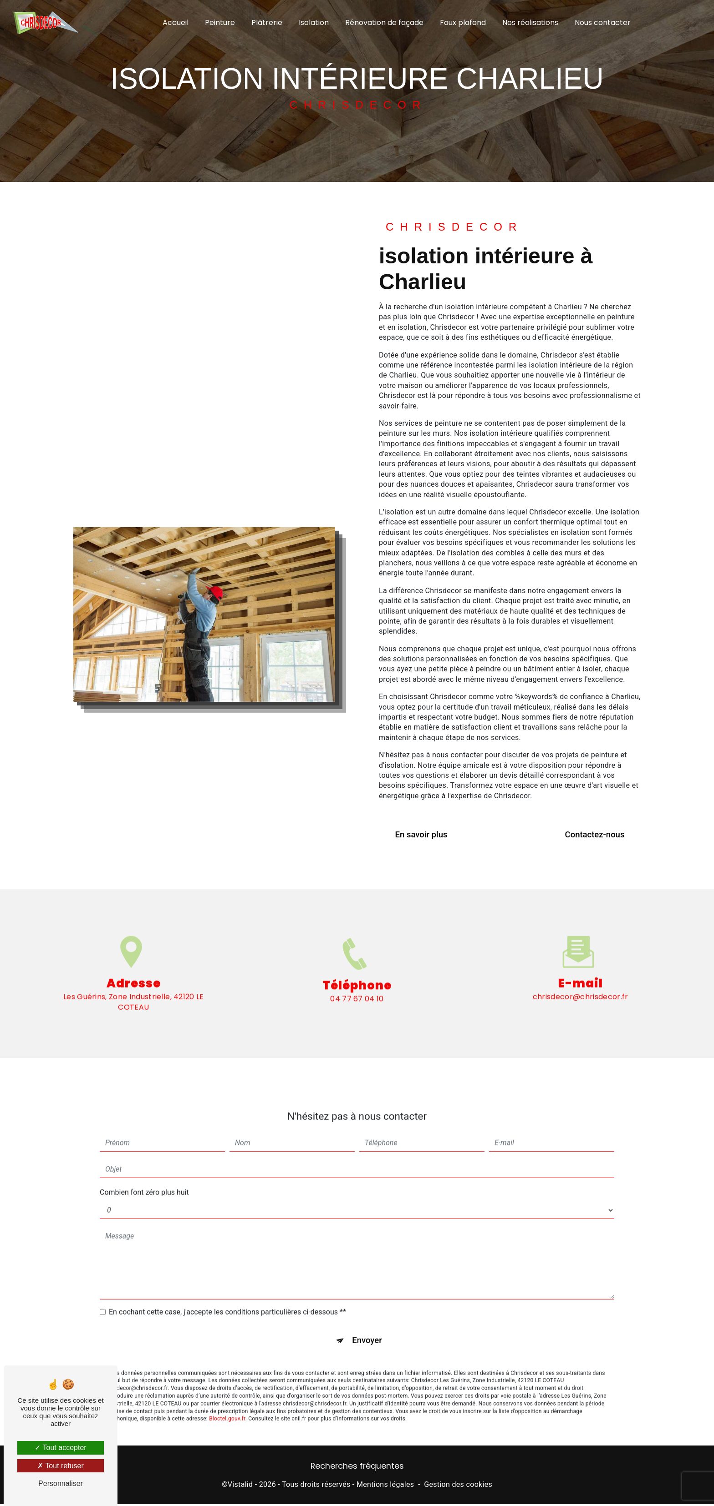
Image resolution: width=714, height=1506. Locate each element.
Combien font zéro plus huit (144, 1178)
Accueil (176, 22)
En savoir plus (424, 835)
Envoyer (367, 1327)
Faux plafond (463, 22)
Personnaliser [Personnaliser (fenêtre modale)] (60, 1483)
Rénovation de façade (384, 22)
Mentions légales (385, 1486)
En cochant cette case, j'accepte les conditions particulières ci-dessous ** (227, 1298)
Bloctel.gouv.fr (227, 1406)
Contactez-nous (591, 835)
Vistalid (240, 1486)
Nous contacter (603, 22)
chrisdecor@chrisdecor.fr (580, 983)
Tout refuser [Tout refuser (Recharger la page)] (60, 1466)
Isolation (314, 22)
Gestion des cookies (458, 1486)
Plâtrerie (266, 22)
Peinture (220, 22)
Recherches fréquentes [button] (357, 1468)
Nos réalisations (530, 22)
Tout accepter (60, 1447)
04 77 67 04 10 (356, 1013)
